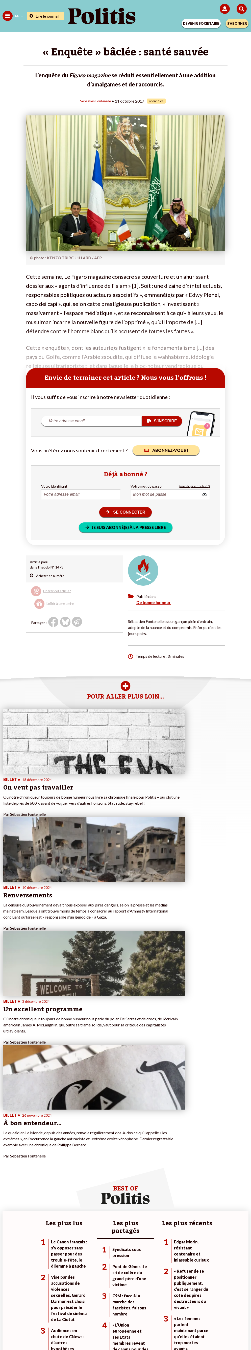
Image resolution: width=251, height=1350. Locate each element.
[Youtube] (91, 1332)
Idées (7, 1170)
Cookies (226, 1314)
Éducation (50, 1165)
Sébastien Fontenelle (95, 100)
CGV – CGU (126, 1314)
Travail (47, 1154)
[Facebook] (59, 1332)
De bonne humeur (153, 602)
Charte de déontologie (90, 1314)
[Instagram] (107, 1332)
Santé (47, 1170)
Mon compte (95, 1175)
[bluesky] (75, 1332)
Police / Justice (54, 1175)
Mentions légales (49, 1314)
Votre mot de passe (146, 486)
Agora (7, 1149)
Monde (47, 1149)
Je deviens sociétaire (101, 1154)
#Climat (173, 1149)
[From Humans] (122, 1332)
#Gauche (174, 1159)
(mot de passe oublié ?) (194, 486)
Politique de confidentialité (166, 1314)
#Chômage (175, 1170)
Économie (50, 1159)
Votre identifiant (54, 486)
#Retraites (175, 1165)
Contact (21, 1314)
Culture (9, 1175)
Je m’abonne (94, 1159)
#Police (172, 1154)
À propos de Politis (100, 1170)
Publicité (204, 1314)
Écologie (9, 1159)
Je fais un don (95, 1149)
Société (9, 1165)
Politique (10, 1154)
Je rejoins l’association (102, 1165)
